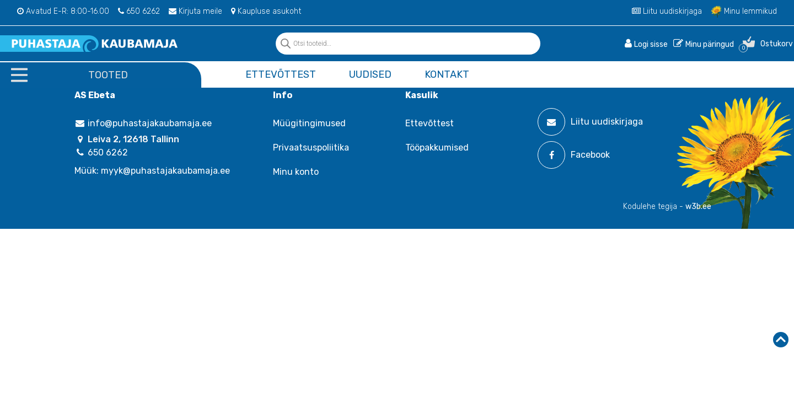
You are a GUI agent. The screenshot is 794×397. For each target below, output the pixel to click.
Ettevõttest (280, 74)
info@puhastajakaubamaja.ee (143, 123)
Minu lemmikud (744, 11)
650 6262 (139, 11)
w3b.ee (698, 206)
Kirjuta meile (195, 11)
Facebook (574, 155)
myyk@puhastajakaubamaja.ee (165, 170)
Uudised (370, 74)
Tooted (108, 75)
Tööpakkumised (437, 147)
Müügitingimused (309, 123)
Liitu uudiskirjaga (667, 11)
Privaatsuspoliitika (311, 147)
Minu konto (296, 172)
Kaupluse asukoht (266, 11)
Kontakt (447, 74)
